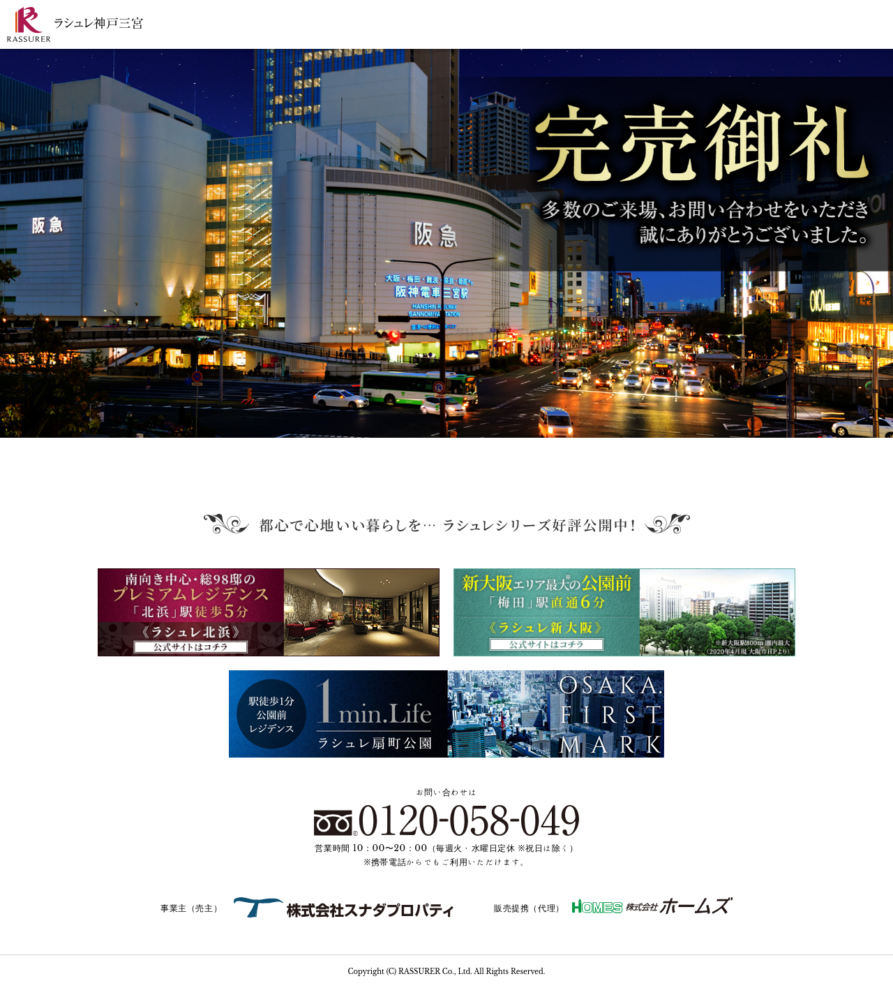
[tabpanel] (446, 243)
